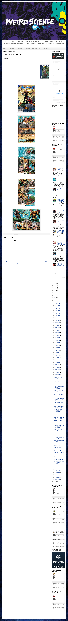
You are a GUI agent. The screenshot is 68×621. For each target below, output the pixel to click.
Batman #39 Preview (58, 449)
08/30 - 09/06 (57, 330)
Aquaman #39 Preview (58, 445)
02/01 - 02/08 (57, 472)
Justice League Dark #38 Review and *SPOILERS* (59, 387)
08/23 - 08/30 (57, 332)
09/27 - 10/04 (57, 323)
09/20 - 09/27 (57, 325)
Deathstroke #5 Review (58, 393)
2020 (54, 292)
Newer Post (6, 261)
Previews (27, 48)
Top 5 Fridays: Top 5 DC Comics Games (60, 211)
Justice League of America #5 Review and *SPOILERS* (60, 231)
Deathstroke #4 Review (58, 459)
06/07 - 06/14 (57, 350)
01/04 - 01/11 (57, 479)
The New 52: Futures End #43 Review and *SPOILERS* (59, 426)
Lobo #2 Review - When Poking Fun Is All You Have (60, 253)
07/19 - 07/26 (57, 340)
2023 (54, 287)
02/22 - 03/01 (57, 375)
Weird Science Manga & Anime (57, 102)
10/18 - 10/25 (57, 318)
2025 (54, 283)
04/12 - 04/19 (57, 364)
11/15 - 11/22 (57, 312)
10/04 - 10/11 (57, 322)
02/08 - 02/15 (57, 470)
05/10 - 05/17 (57, 357)
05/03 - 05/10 (57, 359)
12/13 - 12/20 (57, 305)
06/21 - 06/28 (57, 347)
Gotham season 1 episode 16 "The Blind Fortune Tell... (59, 465)
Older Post (47, 261)
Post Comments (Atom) (13, 263)
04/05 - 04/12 (57, 365)
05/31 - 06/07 (57, 352)
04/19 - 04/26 (57, 362)
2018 (54, 295)
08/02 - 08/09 (57, 337)
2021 (54, 290)
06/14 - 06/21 (57, 349)
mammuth (33, 616)
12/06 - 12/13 (57, 307)
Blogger (41, 616)
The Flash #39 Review (58, 415)
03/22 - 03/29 (57, 369)
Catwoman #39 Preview (58, 447)
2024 (54, 285)
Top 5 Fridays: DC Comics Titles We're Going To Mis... (59, 399)
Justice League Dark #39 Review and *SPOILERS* (59, 383)
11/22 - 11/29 (57, 310)
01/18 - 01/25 (57, 475)
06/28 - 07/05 (57, 345)
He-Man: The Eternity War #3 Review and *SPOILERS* (59, 410)
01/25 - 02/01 (57, 474)
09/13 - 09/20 (57, 327)
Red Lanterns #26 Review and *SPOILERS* (60, 221)
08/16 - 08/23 (57, 333)
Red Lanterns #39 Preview (59, 452)
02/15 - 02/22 (57, 469)
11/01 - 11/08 (57, 315)
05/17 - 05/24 (57, 355)
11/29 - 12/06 (57, 308)
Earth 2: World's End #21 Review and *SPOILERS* (59, 422)
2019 (54, 293)
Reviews (19, 48)
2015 (54, 300)
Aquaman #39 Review (58, 402)
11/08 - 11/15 (57, 313)
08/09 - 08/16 (57, 335)
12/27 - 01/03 (57, 302)
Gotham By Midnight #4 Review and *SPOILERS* (58, 395)
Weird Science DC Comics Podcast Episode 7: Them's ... (59, 462)
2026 (54, 282)
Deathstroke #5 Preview (58, 450)
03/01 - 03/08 (57, 374)
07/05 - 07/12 (57, 344)
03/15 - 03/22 (57, 370)
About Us (46, 48)
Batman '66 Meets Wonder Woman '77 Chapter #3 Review (60, 200)
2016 (54, 298)
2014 (54, 481)
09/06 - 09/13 (57, 328)
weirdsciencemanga (65, 102)
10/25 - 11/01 (57, 317)
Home (5, 48)
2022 (54, 288)
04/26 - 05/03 (57, 360)
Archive (11, 48)
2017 (54, 297)
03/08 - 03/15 (57, 372)
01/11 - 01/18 (57, 477)
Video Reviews (36, 48)
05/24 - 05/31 (57, 354)
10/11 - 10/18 (57, 320)
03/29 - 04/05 (57, 367)
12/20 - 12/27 (57, 303)
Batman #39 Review (58, 420)
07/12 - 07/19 (57, 342)
